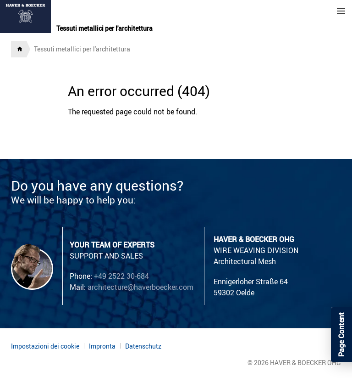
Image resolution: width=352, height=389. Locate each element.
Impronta (102, 346)
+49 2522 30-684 (121, 276)
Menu (341, 11)
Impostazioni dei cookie (45, 346)
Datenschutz (143, 346)
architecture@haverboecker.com (140, 287)
